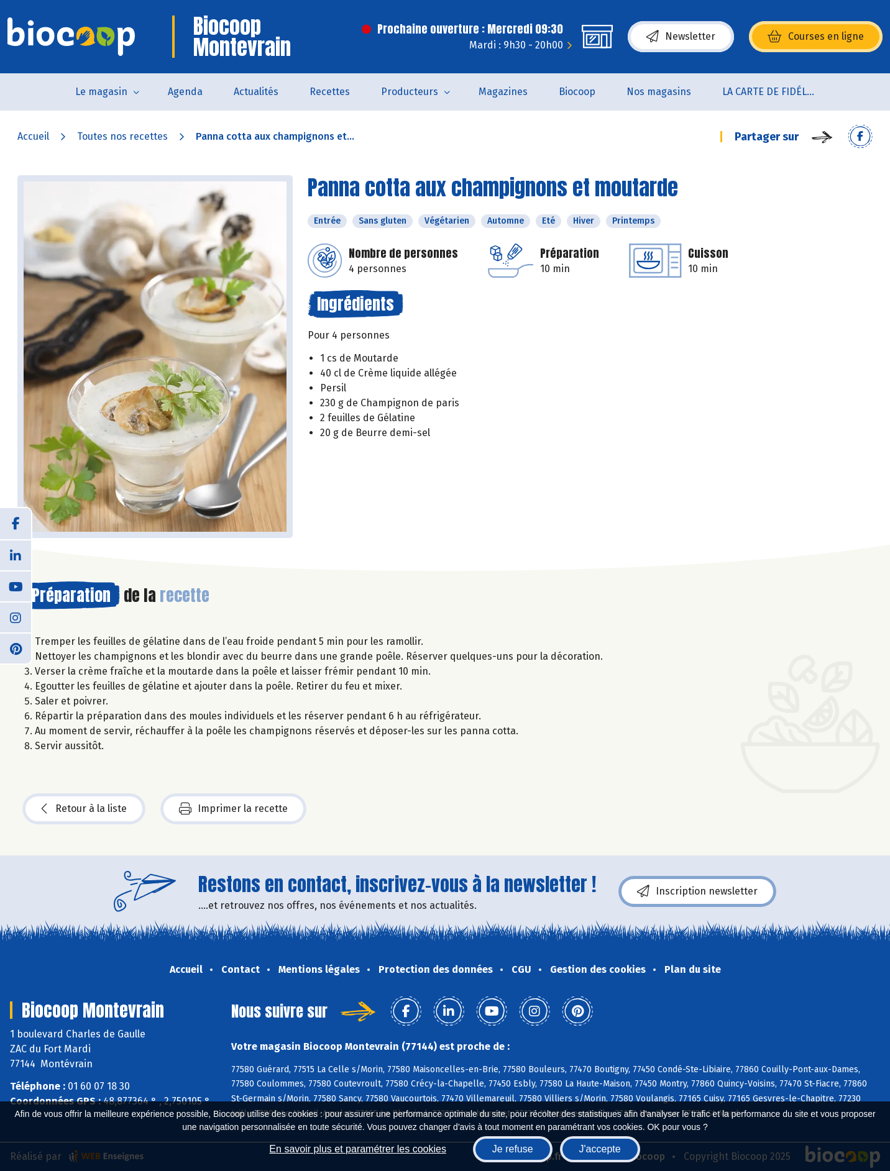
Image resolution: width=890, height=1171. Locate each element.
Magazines (503, 92)
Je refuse (512, 1149)
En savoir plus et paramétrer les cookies (357, 1149)
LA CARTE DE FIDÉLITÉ (771, 92)
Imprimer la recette (233, 809)
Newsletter (680, 36)
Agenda (185, 92)
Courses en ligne (816, 36)
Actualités (256, 92)
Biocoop (577, 92)
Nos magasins (658, 92)
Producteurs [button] (409, 92)
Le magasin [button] (101, 92)
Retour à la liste (84, 809)
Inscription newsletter (697, 891)
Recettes (330, 92)
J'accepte (600, 1149)
